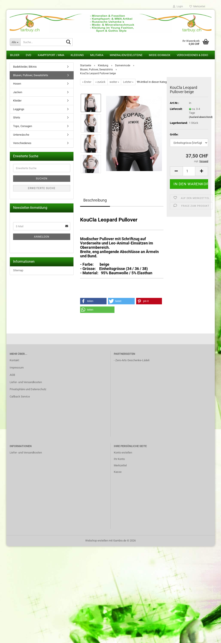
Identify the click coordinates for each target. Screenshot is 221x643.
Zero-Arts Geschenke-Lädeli (132, 360)
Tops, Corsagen (22, 126)
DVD (28, 55)
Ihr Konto (119, 459)
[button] (176, 171)
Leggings (18, 109)
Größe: (174, 134)
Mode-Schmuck (159, 55)
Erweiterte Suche (41, 188)
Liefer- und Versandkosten (26, 382)
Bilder (14, 55)
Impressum (17, 367)
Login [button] (178, 6)
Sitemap (18, 270)
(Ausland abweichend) (201, 117)
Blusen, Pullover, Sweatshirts (30, 75)
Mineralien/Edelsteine (126, 55)
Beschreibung (95, 200)
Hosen (17, 83)
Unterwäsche (21, 134)
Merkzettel (197, 6)
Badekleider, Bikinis (25, 66)
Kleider (17, 100)
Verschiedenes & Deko (192, 55)
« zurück (100, 81)
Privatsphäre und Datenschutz (28, 389)
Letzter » (128, 81)
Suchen (41, 178)
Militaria (96, 55)
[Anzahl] (189, 171)
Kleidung (77, 55)
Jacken (17, 92)
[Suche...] (15, 42)
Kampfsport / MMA (51, 55)
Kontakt (14, 360)
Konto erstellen (123, 452)
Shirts (16, 117)
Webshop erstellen (96, 540)
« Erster (86, 81)
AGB (12, 374)
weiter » (114, 81)
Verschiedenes (22, 143)
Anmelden (41, 236)
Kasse (118, 471)
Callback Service (20, 396)
